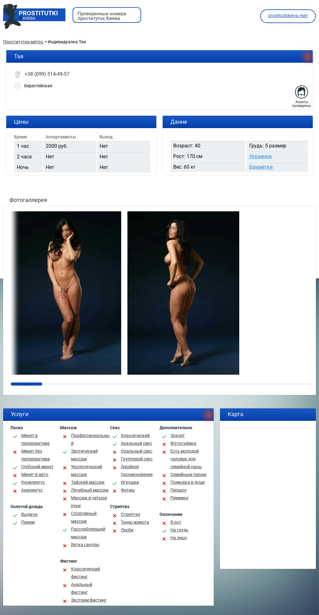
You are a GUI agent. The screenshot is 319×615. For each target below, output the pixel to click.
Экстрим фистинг (89, 600)
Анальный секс (136, 443)
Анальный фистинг (81, 588)
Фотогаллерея (28, 200)
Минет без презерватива (35, 455)
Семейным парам (188, 474)
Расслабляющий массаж (88, 532)
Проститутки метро (23, 41)
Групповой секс (137, 458)
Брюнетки (261, 167)
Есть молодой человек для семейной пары (186, 459)
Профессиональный (90, 439)
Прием (28, 522)
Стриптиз (130, 514)
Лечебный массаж (90, 490)
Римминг (179, 497)
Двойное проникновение (137, 470)
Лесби (127, 529)
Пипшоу (178, 490)
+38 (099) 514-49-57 (47, 74)
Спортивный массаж (84, 517)
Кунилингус (33, 482)
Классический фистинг (85, 572)
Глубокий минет (37, 466)
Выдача (29, 514)
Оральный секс (136, 451)
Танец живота (135, 522)
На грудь (179, 529)
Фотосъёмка (183, 443)
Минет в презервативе (35, 439)
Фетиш (128, 490)
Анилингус (32, 490)
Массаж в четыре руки (89, 501)
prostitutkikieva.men (288, 15)
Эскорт (177, 435)
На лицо (178, 537)
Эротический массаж (84, 455)
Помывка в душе (187, 482)
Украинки (260, 156)
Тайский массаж (88, 482)
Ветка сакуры (85, 544)
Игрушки (130, 482)
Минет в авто (34, 474)
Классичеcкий (135, 435)
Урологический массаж (86, 470)
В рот (175, 522)
